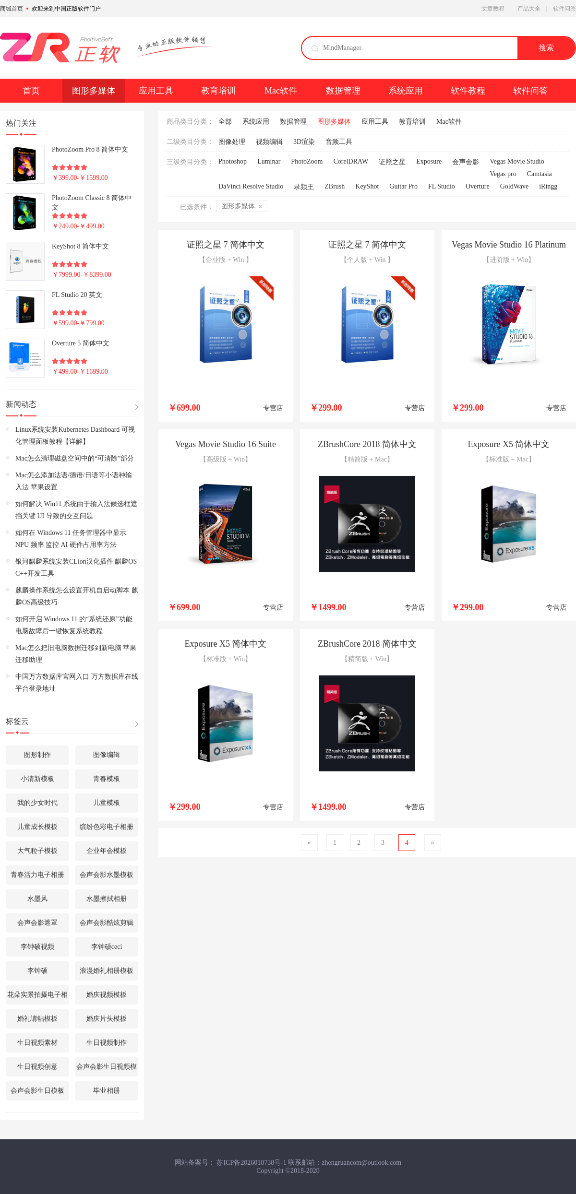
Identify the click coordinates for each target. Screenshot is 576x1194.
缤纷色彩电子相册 (106, 826)
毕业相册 (106, 1090)
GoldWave (514, 186)
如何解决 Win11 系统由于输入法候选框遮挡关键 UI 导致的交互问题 (76, 510)
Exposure (429, 161)
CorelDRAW (350, 161)
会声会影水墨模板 (106, 874)
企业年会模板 (106, 850)
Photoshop (232, 161)
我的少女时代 (37, 802)
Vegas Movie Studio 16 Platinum (509, 244)
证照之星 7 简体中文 (225, 244)
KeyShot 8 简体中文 (80, 246)
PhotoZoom (307, 161)
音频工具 (338, 141)
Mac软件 (280, 90)
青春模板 (106, 778)
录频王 (304, 186)
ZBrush (334, 186)
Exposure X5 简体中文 (509, 444)
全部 (225, 121)
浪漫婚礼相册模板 (106, 970)
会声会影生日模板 (37, 1090)
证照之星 (392, 162)
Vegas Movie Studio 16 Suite (225, 444)
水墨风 (37, 898)
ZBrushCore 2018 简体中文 (367, 444)
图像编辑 (106, 754)
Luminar (268, 161)
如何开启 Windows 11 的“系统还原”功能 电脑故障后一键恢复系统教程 (73, 625)
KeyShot (367, 186)
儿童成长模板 (37, 826)
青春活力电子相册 (37, 874)
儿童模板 (106, 802)
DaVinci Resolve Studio (250, 186)
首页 (31, 90)
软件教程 (468, 90)
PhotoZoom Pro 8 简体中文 (90, 149)
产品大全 (528, 8)
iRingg (548, 186)
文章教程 (492, 8)
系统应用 (405, 90)
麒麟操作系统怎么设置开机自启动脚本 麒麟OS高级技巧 (76, 596)
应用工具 (156, 90)
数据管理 (343, 90)
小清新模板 (37, 778)
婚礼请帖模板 (37, 1018)
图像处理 (231, 141)
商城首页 (11, 8)
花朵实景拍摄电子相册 (37, 998)
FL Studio (441, 186)
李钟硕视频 (37, 946)
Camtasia (539, 173)
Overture (478, 186)
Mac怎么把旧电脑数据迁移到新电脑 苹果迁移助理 (75, 653)
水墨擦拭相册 (106, 898)
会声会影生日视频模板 (106, 1069)
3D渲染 (304, 141)
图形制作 (37, 754)
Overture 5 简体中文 (80, 343)
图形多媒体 (93, 90)
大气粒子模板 (37, 850)
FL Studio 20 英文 (77, 294)
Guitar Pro (403, 186)
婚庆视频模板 (106, 994)
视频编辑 (269, 141)
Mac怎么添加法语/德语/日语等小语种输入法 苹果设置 (73, 481)
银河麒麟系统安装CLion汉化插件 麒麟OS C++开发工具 (76, 567)
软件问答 (564, 8)
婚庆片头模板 (106, 1018)
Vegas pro (503, 173)
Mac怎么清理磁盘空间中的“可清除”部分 (74, 458)
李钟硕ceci (106, 946)
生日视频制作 (106, 1042)
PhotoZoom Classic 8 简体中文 (92, 202)
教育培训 (218, 90)
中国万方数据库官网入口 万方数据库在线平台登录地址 (76, 682)
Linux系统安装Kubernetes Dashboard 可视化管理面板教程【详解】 (75, 435)
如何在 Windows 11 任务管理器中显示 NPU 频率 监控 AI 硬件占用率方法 (70, 538)
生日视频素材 (37, 1042)
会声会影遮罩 (37, 922)
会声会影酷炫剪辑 (106, 922)
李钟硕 (37, 970)
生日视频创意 (37, 1066)
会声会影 (465, 162)
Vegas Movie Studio (517, 161)
